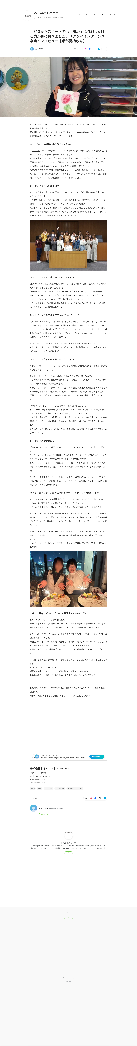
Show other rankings (68, 981)
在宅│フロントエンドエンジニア (41, 776)
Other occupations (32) (37, 782)
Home (81, 15)
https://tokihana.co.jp (51, 17)
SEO (33, 788)
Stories (104, 15)
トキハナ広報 (39, 48)
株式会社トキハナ (46, 13)
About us (88, 15)
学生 (40, 788)
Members (96, 15)
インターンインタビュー (75, 788)
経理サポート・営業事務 (38, 773)
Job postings (113, 15)
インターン (49, 788)
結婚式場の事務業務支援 (38, 779)
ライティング (60, 788)
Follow (39, 17)
